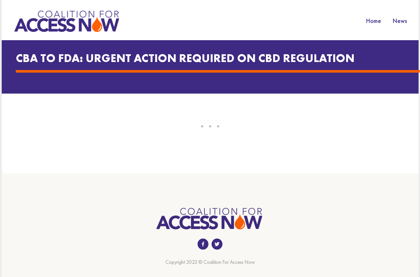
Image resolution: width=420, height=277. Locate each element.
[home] (67, 20)
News (400, 21)
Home (373, 21)
